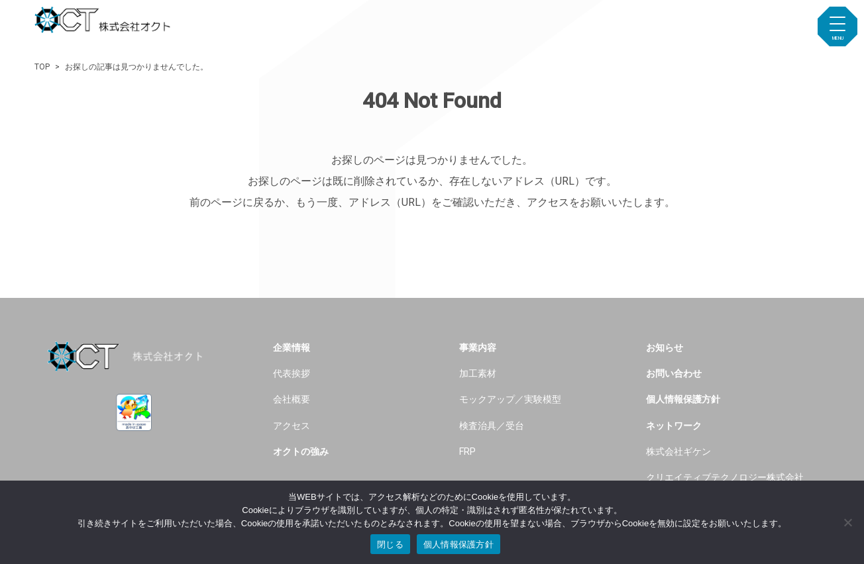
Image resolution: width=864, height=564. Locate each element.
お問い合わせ (674, 373)
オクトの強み (301, 451)
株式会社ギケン (678, 451)
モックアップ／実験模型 (510, 399)
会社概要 (291, 399)
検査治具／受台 (491, 426)
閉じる (390, 544)
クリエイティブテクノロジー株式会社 (725, 477)
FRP (467, 451)
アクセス (291, 426)
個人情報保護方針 (683, 399)
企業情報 (291, 347)
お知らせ (664, 347)
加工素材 (477, 373)
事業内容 (477, 347)
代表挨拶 (291, 373)
